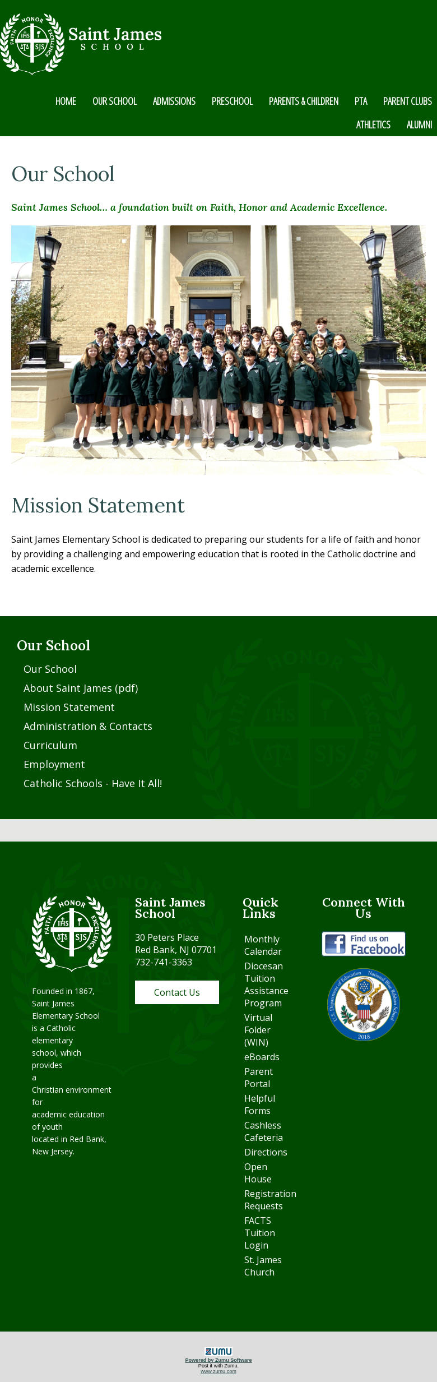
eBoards (262, 1057)
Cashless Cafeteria (263, 1131)
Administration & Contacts (88, 726)
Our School (50, 669)
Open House (258, 1173)
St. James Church (263, 1266)
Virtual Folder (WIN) (258, 1029)
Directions (265, 1152)
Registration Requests (270, 1199)
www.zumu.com (218, 1371)
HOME (65, 101)
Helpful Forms (259, 1104)
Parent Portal (258, 1077)
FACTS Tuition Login (259, 1232)
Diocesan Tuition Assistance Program (266, 984)
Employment (54, 764)
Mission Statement (69, 707)
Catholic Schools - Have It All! (93, 783)
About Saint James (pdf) (81, 688)
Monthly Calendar (263, 945)
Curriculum (50, 745)
